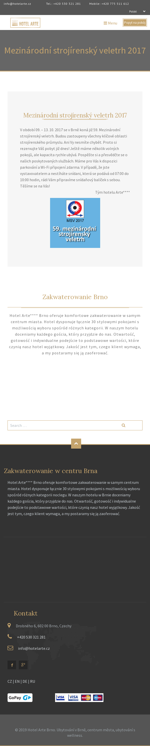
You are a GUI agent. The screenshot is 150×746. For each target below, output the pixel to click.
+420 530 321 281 (31, 637)
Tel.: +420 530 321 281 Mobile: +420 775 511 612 (84, 3)
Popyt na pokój (134, 22)
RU (32, 681)
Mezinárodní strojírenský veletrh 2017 (75, 115)
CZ (10, 681)
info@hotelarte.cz (17, 3)
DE (25, 681)
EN (17, 681)
